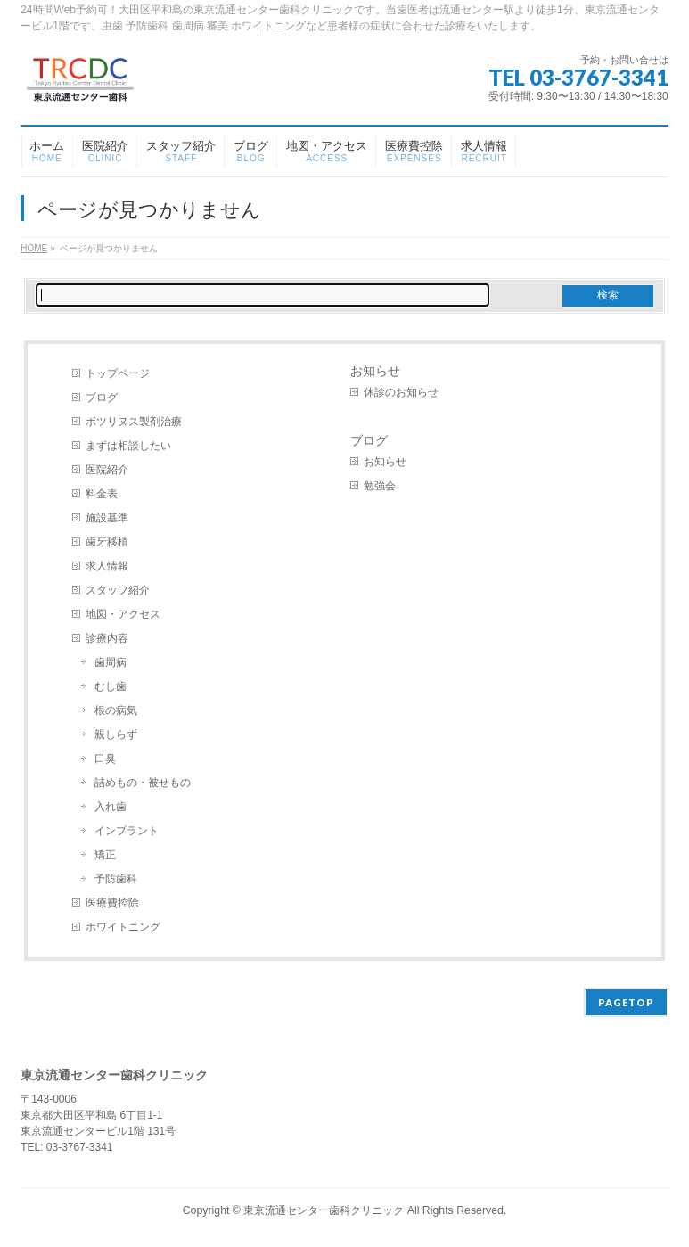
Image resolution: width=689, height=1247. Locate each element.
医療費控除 (112, 903)
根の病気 (115, 710)
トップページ (118, 373)
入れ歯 (110, 806)
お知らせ (375, 371)
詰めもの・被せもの (142, 782)
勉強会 (380, 486)
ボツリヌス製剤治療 (134, 421)
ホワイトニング (123, 927)
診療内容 (107, 638)
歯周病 (110, 662)
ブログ (102, 397)
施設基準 (107, 518)
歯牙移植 (107, 542)
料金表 (102, 494)
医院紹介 (107, 470)
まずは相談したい (128, 445)
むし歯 (110, 686)
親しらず (115, 734)
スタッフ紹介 (118, 590)
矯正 (105, 855)
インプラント (126, 830)
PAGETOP (626, 1002)
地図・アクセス (123, 614)
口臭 (105, 758)
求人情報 (107, 566)
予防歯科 (115, 879)
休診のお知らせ (401, 392)
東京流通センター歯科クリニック (323, 1210)
